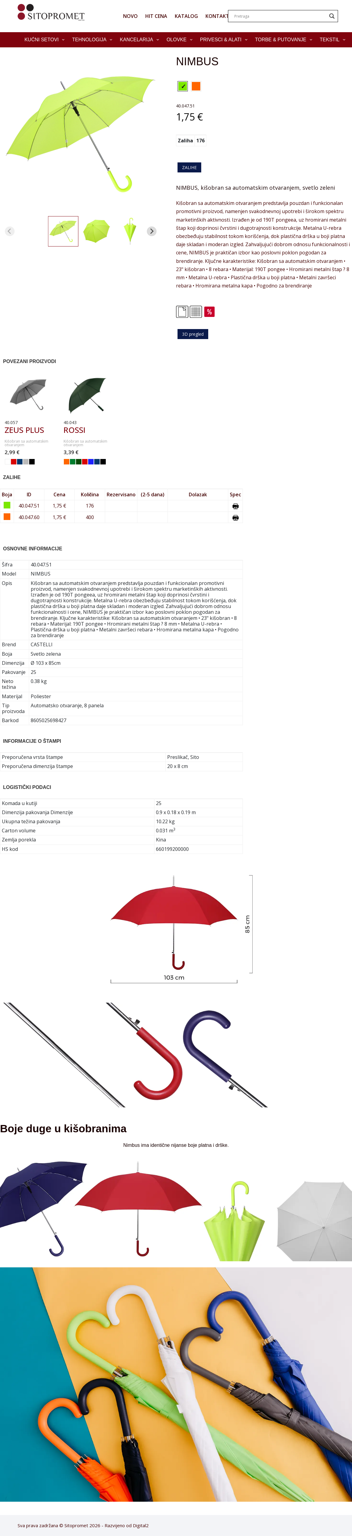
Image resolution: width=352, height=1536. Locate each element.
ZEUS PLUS (24, 429)
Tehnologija (93, 39)
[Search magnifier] (332, 16)
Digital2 (141, 1525)
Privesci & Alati (225, 39)
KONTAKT (217, 16)
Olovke (181, 39)
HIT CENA (156, 16)
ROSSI (74, 429)
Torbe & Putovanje (285, 39)
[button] (63, 231)
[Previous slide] (10, 231)
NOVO (130, 16)
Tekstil (334, 39)
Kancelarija (140, 39)
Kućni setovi (45, 39)
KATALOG (186, 16)
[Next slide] (152, 231)
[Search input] (280, 16)
